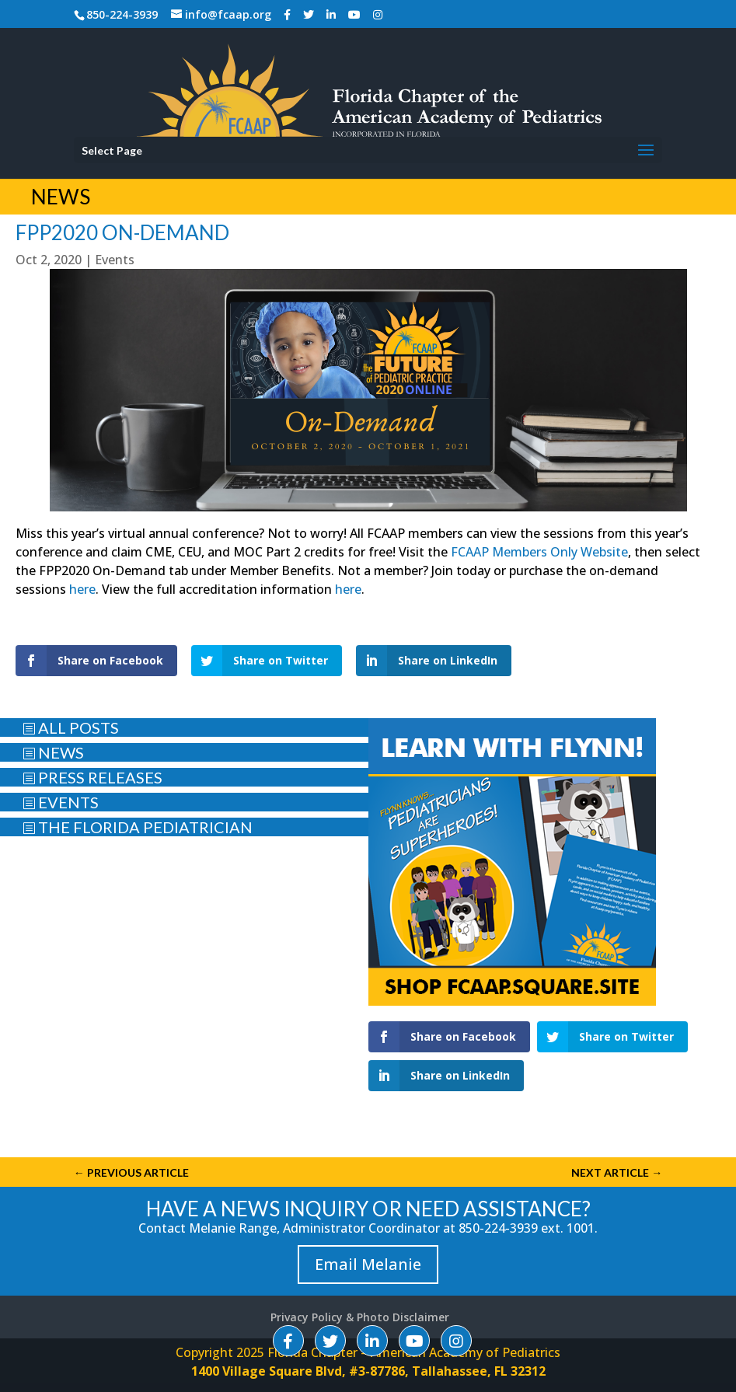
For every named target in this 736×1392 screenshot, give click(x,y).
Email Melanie (368, 1264)
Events (114, 259)
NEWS (53, 752)
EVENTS (61, 802)
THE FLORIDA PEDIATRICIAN (138, 827)
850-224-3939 (122, 14)
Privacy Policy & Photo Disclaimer (359, 1317)
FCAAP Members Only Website (539, 551)
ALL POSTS (71, 727)
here (82, 589)
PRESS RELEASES (92, 777)
